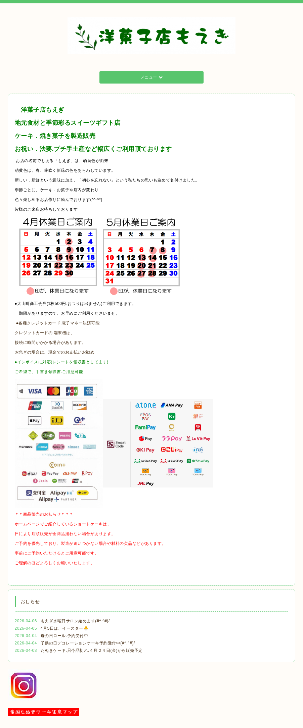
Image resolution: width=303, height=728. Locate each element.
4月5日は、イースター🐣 (64, 628)
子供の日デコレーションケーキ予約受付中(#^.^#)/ (88, 643)
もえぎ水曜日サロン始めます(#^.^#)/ (75, 621)
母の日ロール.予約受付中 (64, 635)
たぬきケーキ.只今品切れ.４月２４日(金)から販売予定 (92, 650)
